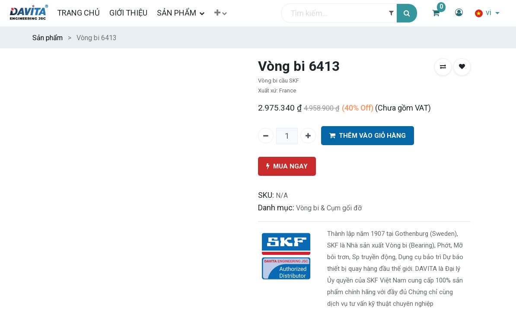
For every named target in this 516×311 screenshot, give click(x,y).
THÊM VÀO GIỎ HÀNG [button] (367, 136)
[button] (226, 13)
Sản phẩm (47, 38)
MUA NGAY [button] (287, 166)
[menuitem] (83, 12)
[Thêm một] (308, 135)
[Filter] (391, 13)
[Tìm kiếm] (407, 13)
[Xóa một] (266, 135)
